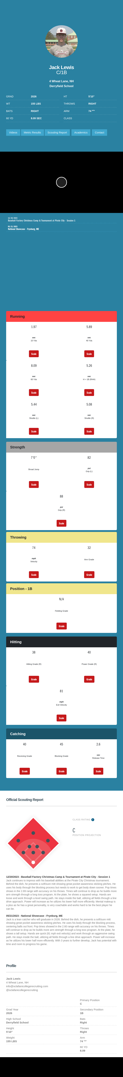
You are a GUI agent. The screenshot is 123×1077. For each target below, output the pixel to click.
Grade (89, 574)
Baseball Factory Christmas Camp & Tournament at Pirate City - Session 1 (62, 219)
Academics (81, 132)
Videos (13, 132)
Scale (33, 354)
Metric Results (32, 132)
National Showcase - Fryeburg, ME (59, 227)
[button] (61, 182)
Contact (99, 132)
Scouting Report (57, 132)
